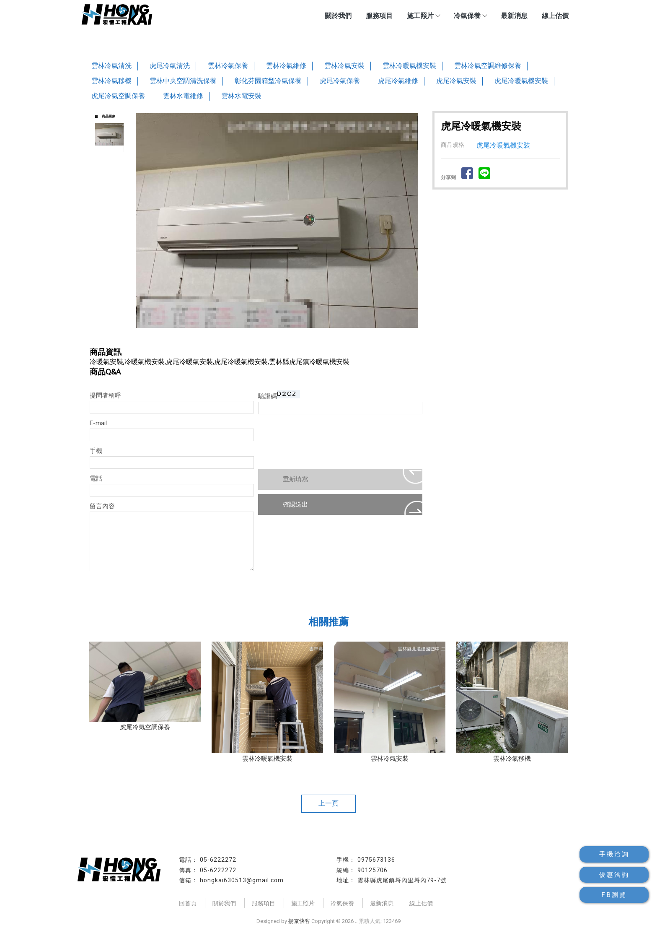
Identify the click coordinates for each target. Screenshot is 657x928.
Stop (286, 337)
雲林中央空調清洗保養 (183, 81)
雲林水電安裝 (241, 96)
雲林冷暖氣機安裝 (409, 66)
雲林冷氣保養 (228, 66)
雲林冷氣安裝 (344, 66)
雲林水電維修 (183, 96)
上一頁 (328, 803)
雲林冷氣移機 (111, 81)
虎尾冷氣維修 (398, 81)
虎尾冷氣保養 (340, 81)
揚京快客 (299, 921)
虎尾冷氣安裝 (456, 81)
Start (280, 337)
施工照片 (423, 16)
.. (356, 921)
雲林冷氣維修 (286, 66)
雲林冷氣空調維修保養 (487, 66)
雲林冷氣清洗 (111, 66)
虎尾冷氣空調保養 (118, 96)
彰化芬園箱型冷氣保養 (268, 81)
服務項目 (379, 16)
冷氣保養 (470, 16)
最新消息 (514, 16)
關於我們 (338, 16)
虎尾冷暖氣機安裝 (521, 81)
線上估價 (555, 16)
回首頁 (188, 903)
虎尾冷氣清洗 (170, 66)
